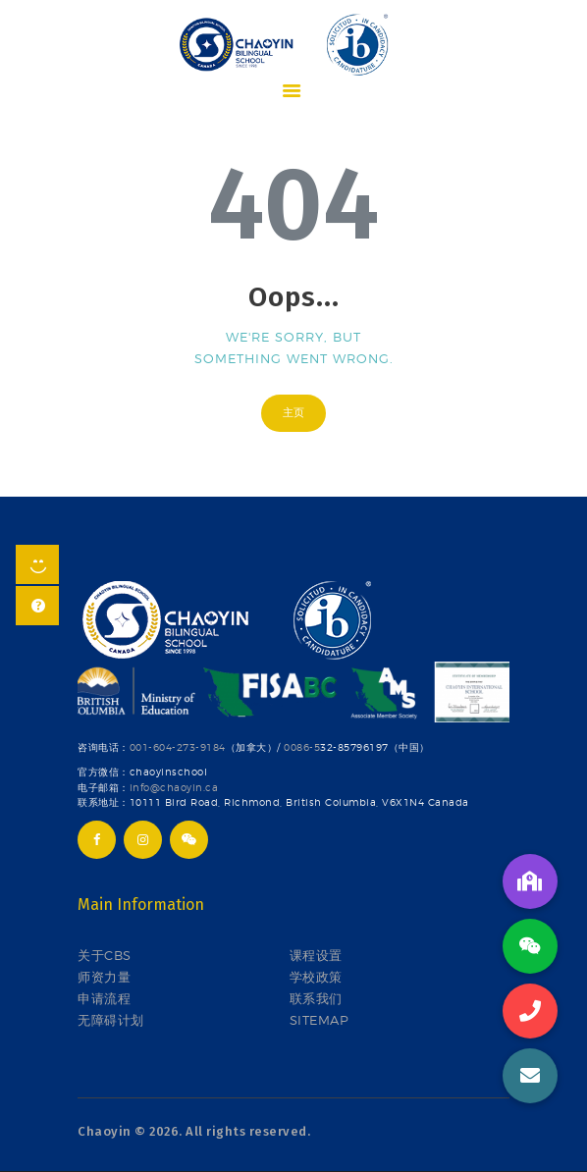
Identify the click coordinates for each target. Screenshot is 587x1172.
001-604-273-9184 (178, 747)
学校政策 (316, 977)
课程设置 (316, 955)
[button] (530, 1075)
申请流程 (104, 998)
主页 (293, 412)
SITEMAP (319, 1020)
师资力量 (104, 977)
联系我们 (316, 998)
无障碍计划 (111, 1020)
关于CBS (105, 955)
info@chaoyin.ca (174, 787)
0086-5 (302, 747)
